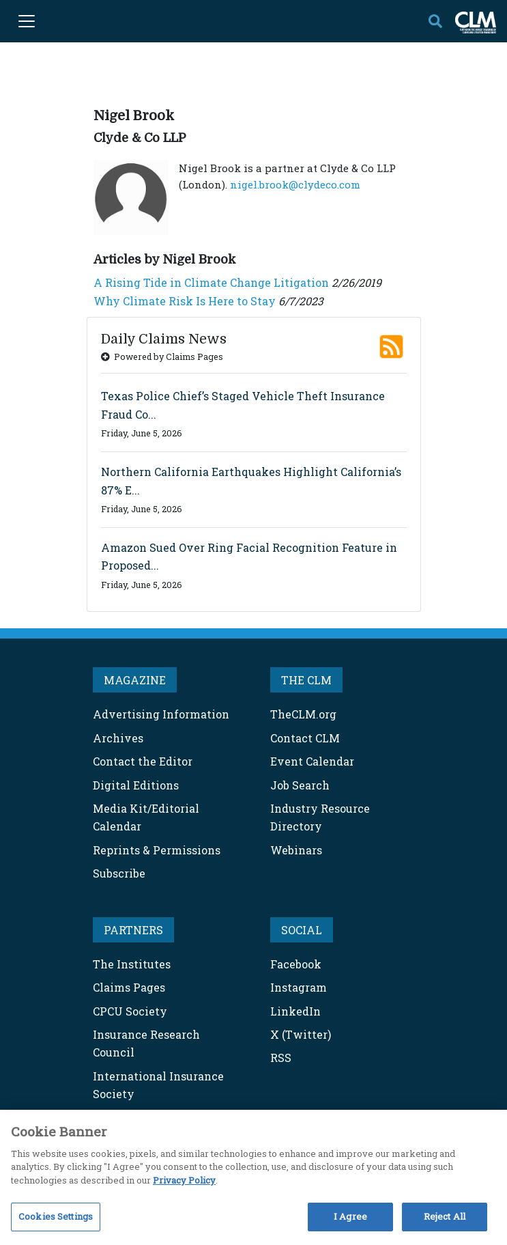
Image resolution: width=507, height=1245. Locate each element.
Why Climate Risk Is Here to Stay (184, 301)
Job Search (300, 785)
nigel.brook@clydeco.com (295, 184)
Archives (118, 738)
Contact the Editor (142, 761)
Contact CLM (305, 738)
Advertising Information (161, 714)
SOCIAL (301, 930)
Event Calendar (312, 761)
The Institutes (132, 964)
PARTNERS (133, 930)
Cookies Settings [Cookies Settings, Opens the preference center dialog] (55, 1216)
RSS (280, 1057)
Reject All (444, 1216)
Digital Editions (136, 785)
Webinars (296, 850)
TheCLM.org (303, 714)
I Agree (350, 1216)
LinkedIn (295, 1011)
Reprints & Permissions (156, 850)
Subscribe (119, 873)
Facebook (295, 964)
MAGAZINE (135, 680)
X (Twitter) (300, 1034)
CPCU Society (130, 1011)
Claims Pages (129, 987)
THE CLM (306, 680)
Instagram (298, 987)
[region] (253, 1177)
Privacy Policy (184, 1180)
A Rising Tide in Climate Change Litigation (211, 282)
